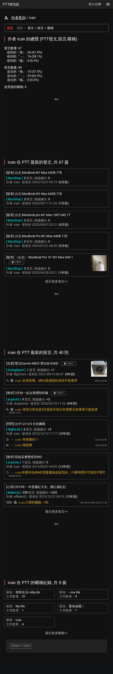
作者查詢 (18, 18)
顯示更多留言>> (56, 511)
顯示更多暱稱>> (56, 633)
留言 (40, 28)
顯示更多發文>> (56, 281)
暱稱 (50, 28)
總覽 (10, 28)
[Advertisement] (56, 126)
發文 (31, 28)
